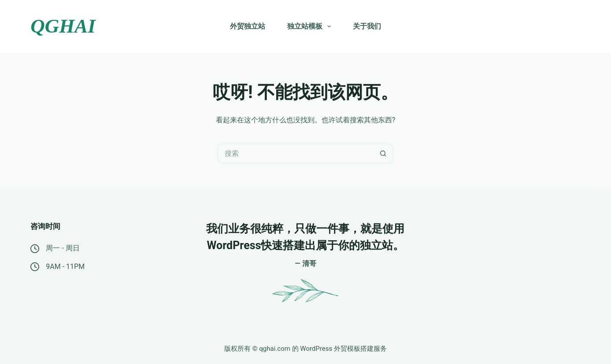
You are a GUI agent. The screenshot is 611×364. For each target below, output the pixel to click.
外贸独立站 (247, 26)
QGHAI (63, 26)
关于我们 (367, 26)
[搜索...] (295, 153)
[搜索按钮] (383, 153)
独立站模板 (310, 26)
